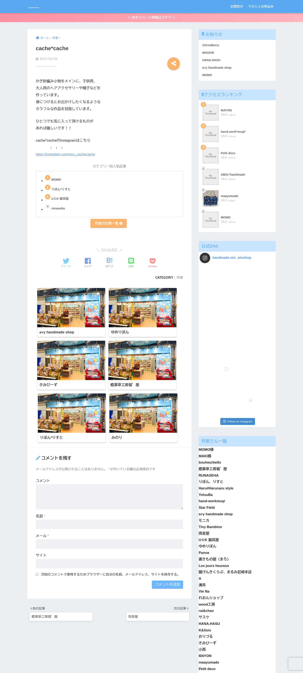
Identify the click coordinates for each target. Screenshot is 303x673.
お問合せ (236, 6)
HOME (151, 655)
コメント (43, 412)
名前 (40, 447)
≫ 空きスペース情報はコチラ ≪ (151, 19)
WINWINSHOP (46, 6)
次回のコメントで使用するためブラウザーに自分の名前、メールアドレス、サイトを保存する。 (110, 505)
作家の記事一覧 (108, 225)
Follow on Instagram (237, 312)
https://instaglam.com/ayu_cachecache (67, 156)
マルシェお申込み (261, 6)
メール (42, 467)
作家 (179, 280)
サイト (41, 486)
